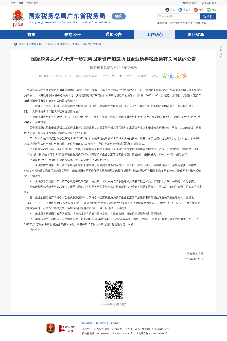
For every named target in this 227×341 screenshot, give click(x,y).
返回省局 (196, 34)
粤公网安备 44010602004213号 (152, 333)
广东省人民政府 (208, 3)
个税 (171, 23)
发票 (203, 23)
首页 (31, 34)
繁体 (21, 3)
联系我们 (114, 323)
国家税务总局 (189, 3)
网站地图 (87, 323)
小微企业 (187, 23)
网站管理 (101, 323)
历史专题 (75, 44)
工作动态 (155, 34)
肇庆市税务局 (33, 44)
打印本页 (141, 76)
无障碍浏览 (32, 3)
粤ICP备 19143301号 (122, 333)
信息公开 (72, 34)
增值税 (178, 23)
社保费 (196, 23)
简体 (13, 3)
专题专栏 (62, 44)
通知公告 (114, 34)
